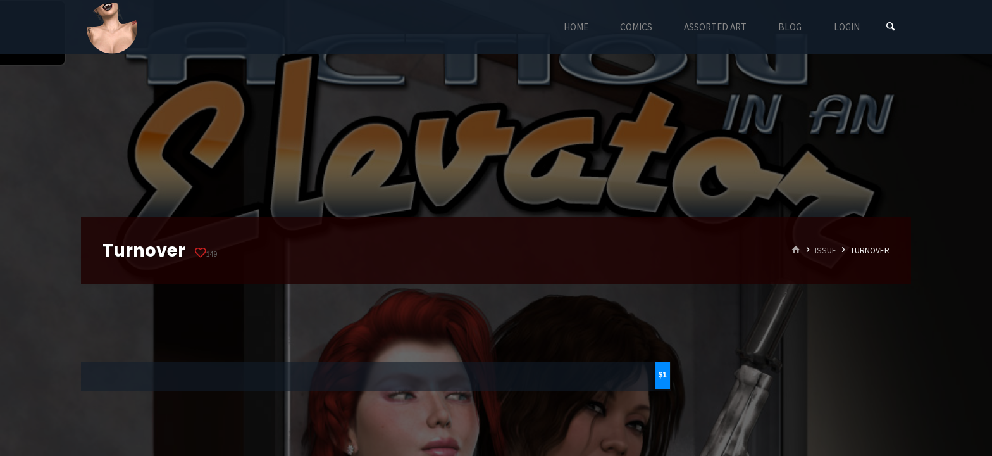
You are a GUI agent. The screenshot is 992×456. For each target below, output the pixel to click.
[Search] (891, 27)
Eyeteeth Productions (112, 28)
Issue (825, 250)
